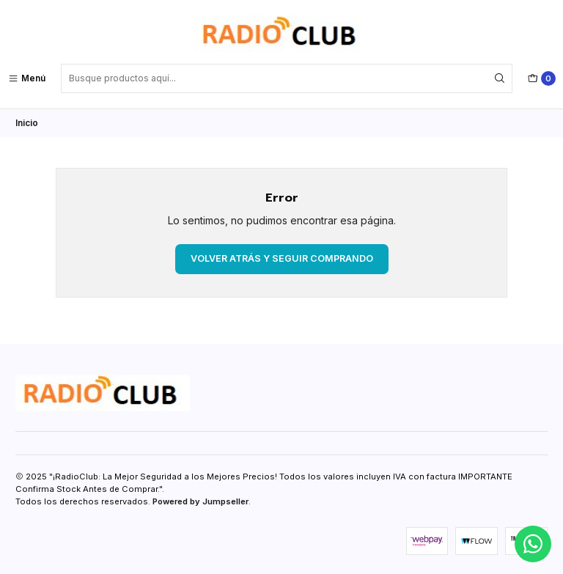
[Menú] (26, 78)
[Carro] (542, 78)
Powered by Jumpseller (200, 501)
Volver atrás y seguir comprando (282, 258)
